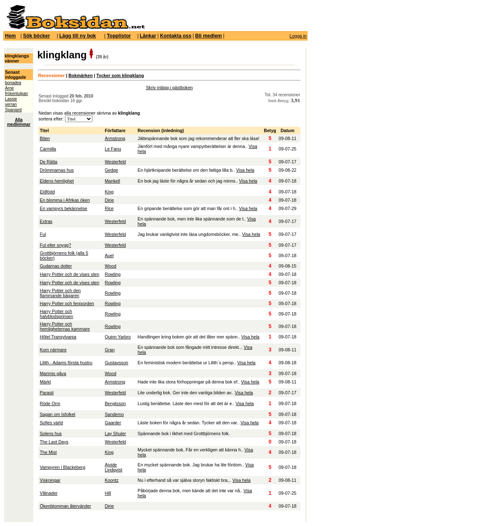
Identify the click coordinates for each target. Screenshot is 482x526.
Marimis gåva (53, 373)
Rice (109, 208)
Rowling (112, 274)
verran (11, 104)
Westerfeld (115, 161)
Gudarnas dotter (56, 265)
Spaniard (13, 110)
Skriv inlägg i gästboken (169, 87)
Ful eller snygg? (55, 245)
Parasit (46, 392)
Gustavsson (116, 362)
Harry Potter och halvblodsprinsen (56, 314)
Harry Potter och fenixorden (67, 303)
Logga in (298, 35)
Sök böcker (36, 36)
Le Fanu (113, 148)
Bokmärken (80, 75)
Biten (45, 138)
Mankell (112, 180)
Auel (109, 255)
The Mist (48, 452)
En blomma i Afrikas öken (65, 200)
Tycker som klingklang (120, 75)
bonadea (13, 82)
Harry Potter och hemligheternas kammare (65, 326)
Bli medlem (208, 36)
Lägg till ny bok (77, 36)
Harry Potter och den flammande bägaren (60, 293)
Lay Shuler (115, 433)
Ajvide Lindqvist (113, 467)
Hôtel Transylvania (58, 336)
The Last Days (54, 441)
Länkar (148, 36)
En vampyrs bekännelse (63, 208)
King (109, 191)
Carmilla (48, 148)
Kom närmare (53, 349)
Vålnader (48, 493)
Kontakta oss (175, 36)
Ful (43, 234)
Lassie (11, 99)
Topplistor (119, 36)
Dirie (109, 200)
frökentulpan (16, 93)
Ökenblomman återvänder (65, 505)
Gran (110, 349)
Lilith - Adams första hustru (66, 362)
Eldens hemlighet (57, 180)
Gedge (111, 170)
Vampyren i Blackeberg (62, 467)
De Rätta (48, 161)
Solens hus (51, 433)
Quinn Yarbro (117, 336)
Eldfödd (47, 191)
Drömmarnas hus (57, 170)
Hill (108, 493)
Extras (46, 221)
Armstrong (115, 138)
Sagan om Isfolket (57, 414)
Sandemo (114, 414)
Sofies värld (51, 422)
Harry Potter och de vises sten (69, 274)
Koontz (111, 480)
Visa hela (245, 170)
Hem (10, 36)
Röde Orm (50, 403)
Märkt (45, 381)
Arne (9, 88)
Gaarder (113, 422)
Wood (110, 265)
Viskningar (50, 480)
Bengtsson (115, 403)
